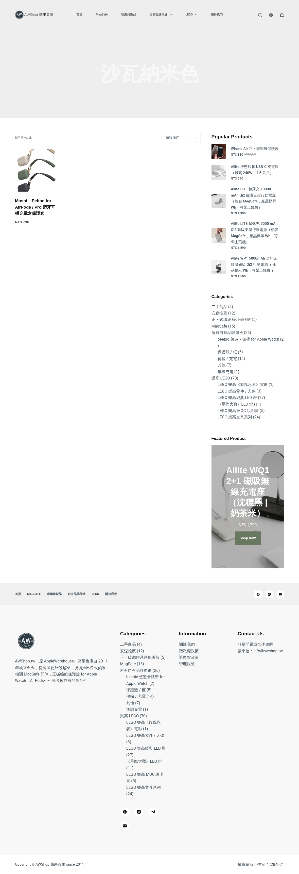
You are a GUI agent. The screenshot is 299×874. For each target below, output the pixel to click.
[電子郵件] (280, 594)
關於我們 (217, 14)
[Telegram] (153, 812)
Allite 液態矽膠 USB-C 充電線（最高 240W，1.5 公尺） (255, 170)
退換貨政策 (189, 657)
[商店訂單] (181, 138)
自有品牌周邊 (162, 15)
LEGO (192, 15)
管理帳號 (187, 663)
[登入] (271, 15)
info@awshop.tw (268, 651)
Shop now (248, 538)
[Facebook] (258, 594)
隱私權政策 (189, 651)
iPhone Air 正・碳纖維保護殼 (255, 149)
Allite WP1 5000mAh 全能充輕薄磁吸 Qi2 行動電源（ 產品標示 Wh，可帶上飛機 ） (254, 264)
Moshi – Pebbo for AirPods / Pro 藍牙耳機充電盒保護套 (35, 207)
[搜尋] (260, 15)
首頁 (79, 14)
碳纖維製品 (128, 14)
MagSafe (102, 14)
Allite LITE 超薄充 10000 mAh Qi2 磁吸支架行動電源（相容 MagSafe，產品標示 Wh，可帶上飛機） (253, 198)
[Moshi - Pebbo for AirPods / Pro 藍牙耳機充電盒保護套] (36, 170)
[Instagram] (269, 594)
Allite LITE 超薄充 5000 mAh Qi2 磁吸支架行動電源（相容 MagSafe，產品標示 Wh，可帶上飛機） (254, 232)
